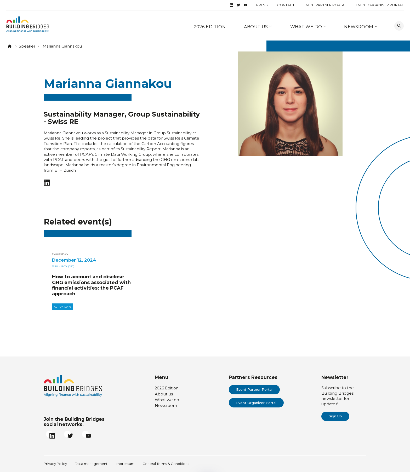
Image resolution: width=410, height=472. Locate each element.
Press (262, 5)
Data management (91, 464)
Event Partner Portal (325, 5)
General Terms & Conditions (166, 464)
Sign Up (335, 416)
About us (256, 26)
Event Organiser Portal (380, 5)
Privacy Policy (55, 464)
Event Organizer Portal (256, 403)
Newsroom (359, 26)
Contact (285, 5)
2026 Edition (210, 26)
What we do (306, 26)
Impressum (125, 464)
